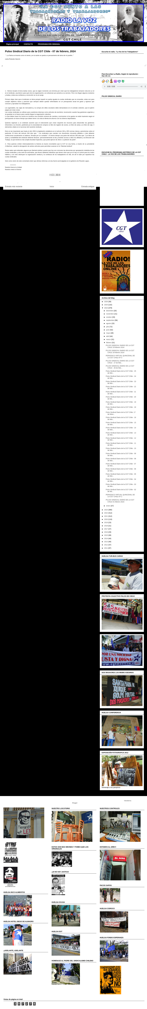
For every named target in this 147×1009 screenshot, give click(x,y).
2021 (106, 516)
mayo (108, 333)
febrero (109, 342)
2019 (106, 522)
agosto (108, 323)
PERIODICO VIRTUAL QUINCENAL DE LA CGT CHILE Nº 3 (120, 357)
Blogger (74, 803)
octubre (109, 317)
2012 (106, 545)
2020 (106, 519)
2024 (106, 308)
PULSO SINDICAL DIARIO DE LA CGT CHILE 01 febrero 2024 (120, 501)
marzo (108, 339)
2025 (106, 305)
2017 (106, 529)
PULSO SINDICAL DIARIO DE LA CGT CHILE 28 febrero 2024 (120, 351)
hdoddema (127, 801)
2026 (106, 302)
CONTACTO (28, 44)
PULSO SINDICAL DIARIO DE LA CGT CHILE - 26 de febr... (120, 367)
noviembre (110, 314)
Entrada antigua (87, 187)
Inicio (52, 187)
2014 (106, 538)
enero (108, 506)
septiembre (110, 320)
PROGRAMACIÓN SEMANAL (49, 44)
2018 (106, 526)
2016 (106, 532)
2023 (106, 510)
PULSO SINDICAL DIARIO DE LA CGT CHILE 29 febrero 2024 (120, 346)
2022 (106, 513)
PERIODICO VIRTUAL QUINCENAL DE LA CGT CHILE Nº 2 (120, 496)
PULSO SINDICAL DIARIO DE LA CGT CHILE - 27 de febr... (120, 362)
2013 (106, 542)
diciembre (110, 311)
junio (108, 330)
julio (107, 327)
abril (108, 336)
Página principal (12, 44)
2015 (106, 535)
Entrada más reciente (13, 187)
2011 (106, 548)
